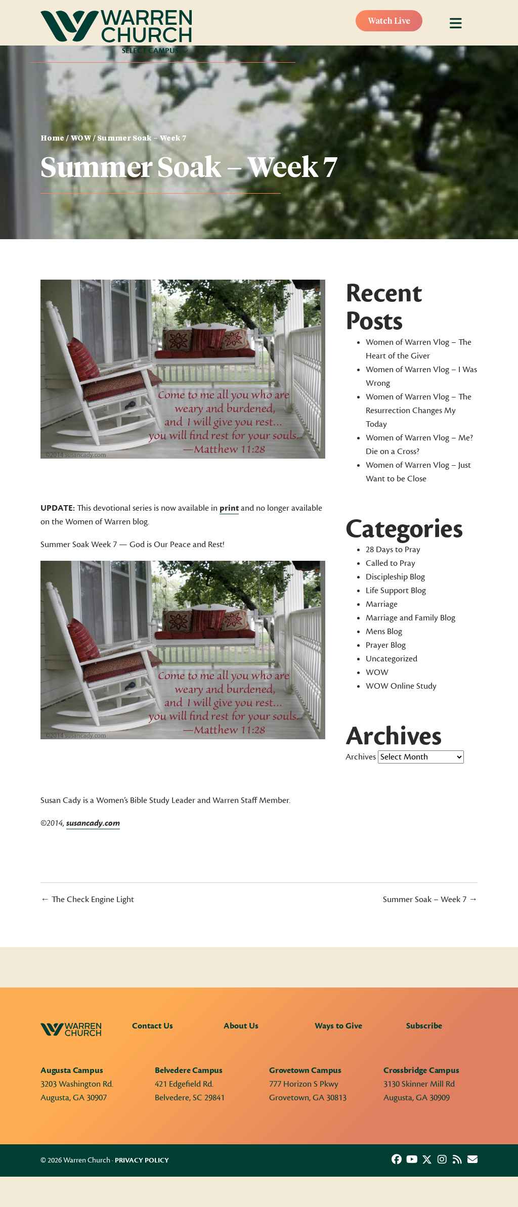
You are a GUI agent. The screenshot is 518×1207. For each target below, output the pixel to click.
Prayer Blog (386, 645)
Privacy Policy (142, 1160)
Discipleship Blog (395, 577)
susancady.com (93, 823)
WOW (80, 138)
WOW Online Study (401, 686)
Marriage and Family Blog (410, 617)
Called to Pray (390, 563)
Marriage (382, 604)
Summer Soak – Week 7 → (430, 899)
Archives (361, 757)
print (229, 508)
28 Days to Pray (393, 549)
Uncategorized (391, 658)
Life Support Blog (396, 590)
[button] (397, 1159)
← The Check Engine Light (87, 899)
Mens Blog (384, 631)
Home (52, 138)
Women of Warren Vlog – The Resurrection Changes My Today (418, 410)
